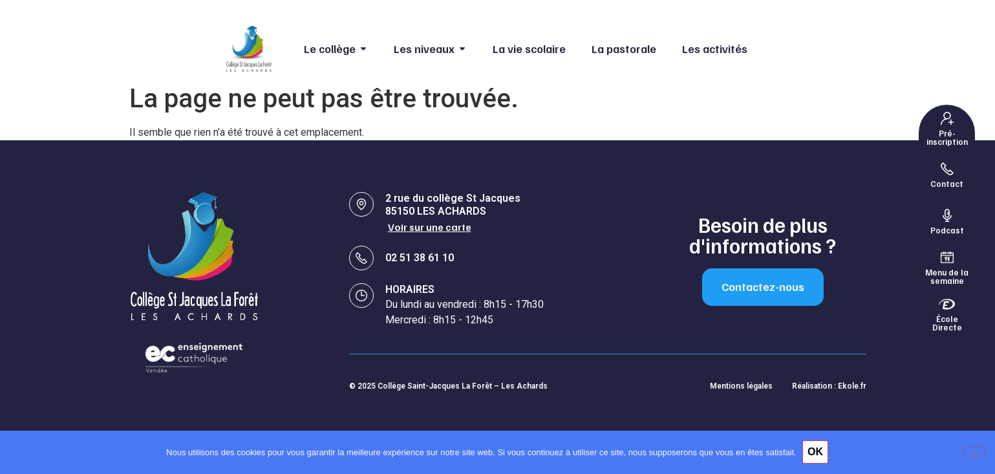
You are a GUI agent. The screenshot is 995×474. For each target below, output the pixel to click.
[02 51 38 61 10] (361, 257)
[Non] (974, 452)
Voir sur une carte (430, 227)
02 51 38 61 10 (419, 257)
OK (816, 452)
